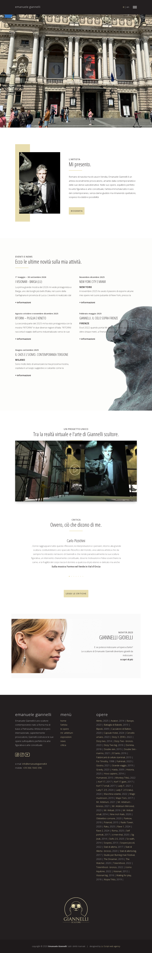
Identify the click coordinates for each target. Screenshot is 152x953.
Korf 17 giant (120, 781)
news (63, 741)
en (128, 7)
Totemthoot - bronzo (106, 867)
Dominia (130, 745)
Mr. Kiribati (109, 810)
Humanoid (101, 777)
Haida (115, 769)
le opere (64, 728)
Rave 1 (120, 826)
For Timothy (102, 761)
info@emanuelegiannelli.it (34, 763)
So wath (130, 838)
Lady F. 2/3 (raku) (124, 789)
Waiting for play (123, 875)
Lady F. (121, 785)
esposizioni (65, 736)
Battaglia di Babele (113, 724)
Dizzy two (101, 741)
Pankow (128, 818)
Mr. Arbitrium (102, 801)
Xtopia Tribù (109, 879)
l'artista (63, 724)
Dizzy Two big (110, 745)
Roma (115, 830)
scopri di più (126, 659)
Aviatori (114, 720)
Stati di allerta (110, 846)
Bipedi (99, 728)
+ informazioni (23, 302)
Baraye (130, 720)
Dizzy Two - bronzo (123, 741)
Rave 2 (99, 830)
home (63, 720)
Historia (130, 769)
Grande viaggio (119, 765)
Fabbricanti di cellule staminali (110, 757)
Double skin (109, 749)
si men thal (117, 834)
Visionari (117, 871)
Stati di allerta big (128, 850)
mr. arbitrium (66, 732)
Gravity (99, 769)
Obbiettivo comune (105, 818)
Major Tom (121, 798)
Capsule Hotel (111, 732)
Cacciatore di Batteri (121, 728)
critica (63, 745)
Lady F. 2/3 (101, 789)
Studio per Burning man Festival (119, 854)
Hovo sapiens (110, 773)
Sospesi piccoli (127, 842)
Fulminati (121, 761)
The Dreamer (110, 859)
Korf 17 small (102, 785)
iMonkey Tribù (122, 777)
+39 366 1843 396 (32, 767)
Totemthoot (119, 863)
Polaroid (108, 822)
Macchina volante (112, 793)
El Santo (116, 753)
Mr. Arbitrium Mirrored (123, 806)
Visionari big (102, 875)
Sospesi (108, 842)
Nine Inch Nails (117, 814)
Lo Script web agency (110, 946)
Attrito (99, 720)
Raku (106, 826)
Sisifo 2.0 (113, 838)
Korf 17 (101, 781)
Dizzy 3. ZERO (119, 736)
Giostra (99, 765)
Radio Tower (127, 822)
